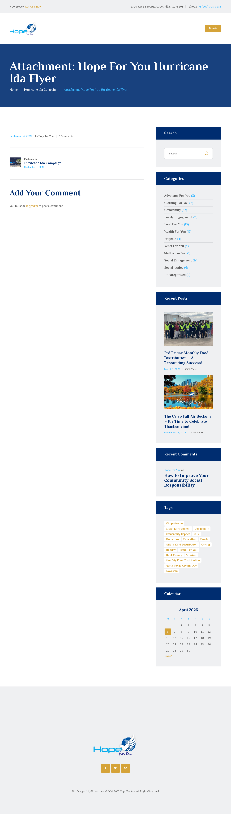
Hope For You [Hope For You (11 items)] (188, 549)
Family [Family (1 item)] (204, 539)
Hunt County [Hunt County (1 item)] (174, 555)
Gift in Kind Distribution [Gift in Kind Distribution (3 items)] (181, 544)
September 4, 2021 (21, 136)
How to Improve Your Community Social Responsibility (186, 480)
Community (172, 210)
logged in (32, 206)
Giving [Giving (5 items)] (205, 544)
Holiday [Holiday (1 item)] (171, 549)
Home (14, 89)
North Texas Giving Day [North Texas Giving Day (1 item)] (181, 565)
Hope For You (172, 470)
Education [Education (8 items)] (189, 539)
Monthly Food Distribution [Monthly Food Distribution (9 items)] (183, 560)
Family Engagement (178, 217)
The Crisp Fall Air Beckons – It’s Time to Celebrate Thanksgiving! (187, 421)
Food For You (173, 224)
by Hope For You (44, 136)
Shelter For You (175, 253)
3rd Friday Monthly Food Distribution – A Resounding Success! (186, 358)
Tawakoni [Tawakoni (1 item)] (172, 571)
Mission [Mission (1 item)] (191, 555)
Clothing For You (176, 203)
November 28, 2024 (175, 432)
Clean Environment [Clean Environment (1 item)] (178, 528)
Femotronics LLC (101, 791)
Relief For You (174, 246)
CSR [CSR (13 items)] (196, 534)
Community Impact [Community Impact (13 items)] (178, 534)
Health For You (175, 231)
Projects (170, 238)
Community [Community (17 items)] (201, 528)
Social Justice (173, 267)
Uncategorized (175, 275)
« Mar (168, 655)
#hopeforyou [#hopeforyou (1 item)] (174, 523)
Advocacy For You (177, 195)
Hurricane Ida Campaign (40, 89)
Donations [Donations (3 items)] (172, 539)
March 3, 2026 (172, 369)
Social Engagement (178, 260)
